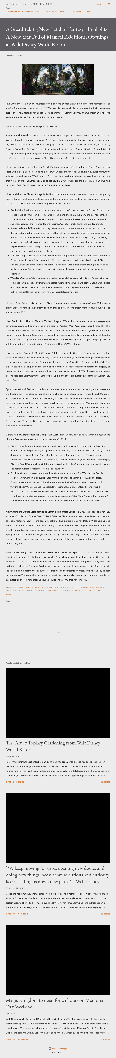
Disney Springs (18, 587)
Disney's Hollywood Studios (60, 587)
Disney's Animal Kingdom (36, 587)
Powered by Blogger (58, 1048)
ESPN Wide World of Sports (92, 587)
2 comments (18, 782)
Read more (105, 782)
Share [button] (8, 594)
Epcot (76, 587)
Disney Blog (76, 12)
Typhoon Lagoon (65, 590)
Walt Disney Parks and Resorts (87, 590)
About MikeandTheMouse (55, 12)
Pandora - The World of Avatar (19, 590)
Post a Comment (20, 914)
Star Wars (52, 590)
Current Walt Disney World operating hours (22, 12)
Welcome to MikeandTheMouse (29, 4)
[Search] (99, 4)
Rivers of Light (40, 590)
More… (90, 12)
